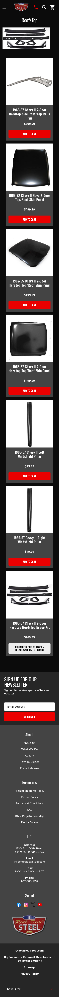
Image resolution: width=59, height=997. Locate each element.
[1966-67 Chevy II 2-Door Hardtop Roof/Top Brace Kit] (29, 595)
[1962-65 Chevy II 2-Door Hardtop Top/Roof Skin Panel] (29, 253)
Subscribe (29, 717)
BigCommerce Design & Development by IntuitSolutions (29, 958)
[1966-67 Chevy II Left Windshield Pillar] (29, 424)
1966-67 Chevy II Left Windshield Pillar (29, 454)
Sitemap (29, 967)
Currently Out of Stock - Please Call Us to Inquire (29, 648)
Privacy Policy (29, 974)
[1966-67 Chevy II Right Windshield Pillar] (29, 509)
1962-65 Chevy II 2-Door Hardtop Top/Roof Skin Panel (29, 283)
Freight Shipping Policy (29, 791)
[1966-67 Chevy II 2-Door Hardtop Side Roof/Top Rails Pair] (29, 81)
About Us (29, 743)
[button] (29, 989)
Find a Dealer (29, 822)
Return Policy (29, 797)
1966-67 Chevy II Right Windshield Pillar (29, 540)
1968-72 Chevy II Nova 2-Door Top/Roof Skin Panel (29, 197)
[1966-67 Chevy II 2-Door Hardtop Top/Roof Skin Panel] (29, 338)
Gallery (29, 755)
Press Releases (29, 768)
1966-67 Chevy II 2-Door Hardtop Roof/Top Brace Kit (29, 625)
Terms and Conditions (30, 803)
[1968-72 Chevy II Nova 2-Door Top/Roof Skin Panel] (29, 167)
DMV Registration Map (29, 816)
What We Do (29, 749)
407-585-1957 (29, 881)
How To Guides (29, 762)
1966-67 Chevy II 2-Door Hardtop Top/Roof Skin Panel (29, 368)
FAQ (29, 809)
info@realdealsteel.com (29, 861)
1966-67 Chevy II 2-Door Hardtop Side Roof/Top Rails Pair (29, 114)
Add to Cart (29, 134)
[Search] (44, 7)
